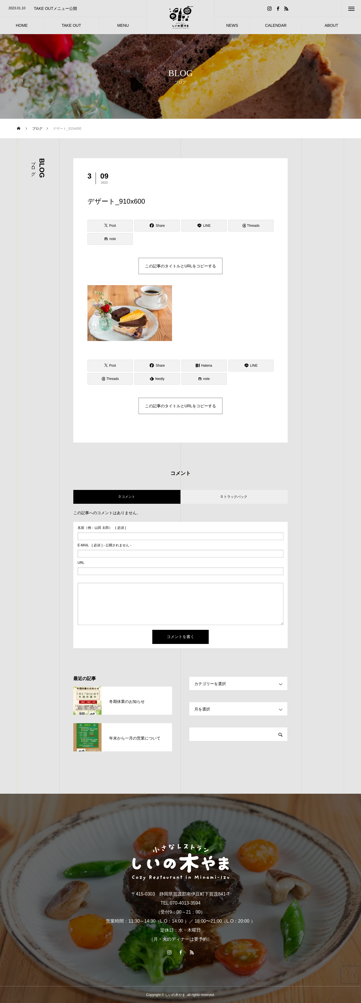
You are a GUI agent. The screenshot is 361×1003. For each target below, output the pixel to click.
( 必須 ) (102, 527)
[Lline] (204, 226)
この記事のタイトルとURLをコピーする (180, 266)
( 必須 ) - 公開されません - (104, 545)
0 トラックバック (234, 497)
